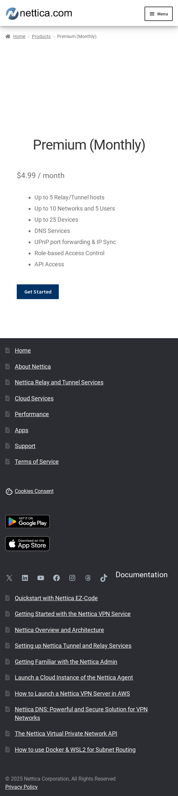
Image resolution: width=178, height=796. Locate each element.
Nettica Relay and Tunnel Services (59, 382)
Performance (32, 414)
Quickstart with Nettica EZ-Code (56, 598)
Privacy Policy (21, 787)
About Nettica (33, 366)
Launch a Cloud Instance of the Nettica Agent (74, 677)
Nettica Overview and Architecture (59, 629)
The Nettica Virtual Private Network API (66, 733)
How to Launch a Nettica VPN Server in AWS (72, 693)
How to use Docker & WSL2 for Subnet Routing (75, 749)
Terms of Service (37, 461)
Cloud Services (34, 398)
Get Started (38, 291)
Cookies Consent (34, 491)
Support (25, 445)
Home (19, 36)
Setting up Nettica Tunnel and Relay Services (73, 645)
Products (41, 36)
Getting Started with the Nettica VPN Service (73, 613)
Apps (21, 430)
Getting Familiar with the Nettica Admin (66, 661)
